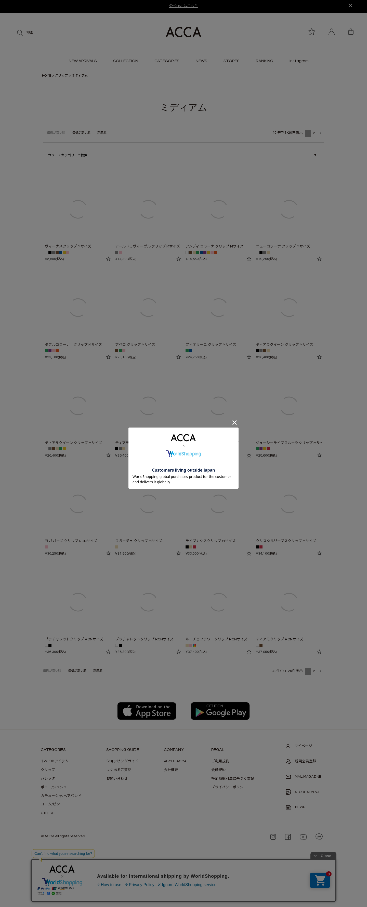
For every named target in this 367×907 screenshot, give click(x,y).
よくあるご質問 (118, 770)
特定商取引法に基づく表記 (232, 778)
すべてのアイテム (55, 761)
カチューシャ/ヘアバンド (61, 796)
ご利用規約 (220, 761)
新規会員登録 (301, 761)
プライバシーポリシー (229, 787)
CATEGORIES (166, 61)
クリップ (61, 75)
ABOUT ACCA (175, 761)
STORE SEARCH (303, 791)
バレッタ (48, 778)
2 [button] (314, 133)
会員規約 (218, 770)
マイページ (299, 746)
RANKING (264, 61)
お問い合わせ (117, 778)
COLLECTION (125, 61)
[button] (320, 133)
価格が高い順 (81, 132)
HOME (46, 75)
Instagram (299, 61)
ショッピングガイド (122, 761)
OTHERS (47, 813)
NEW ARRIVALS (83, 61)
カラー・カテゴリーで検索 (67, 155)
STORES (232, 61)
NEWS (201, 61)
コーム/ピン (50, 804)
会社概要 (171, 770)
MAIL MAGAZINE (303, 777)
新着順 (102, 132)
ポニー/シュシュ (54, 787)
